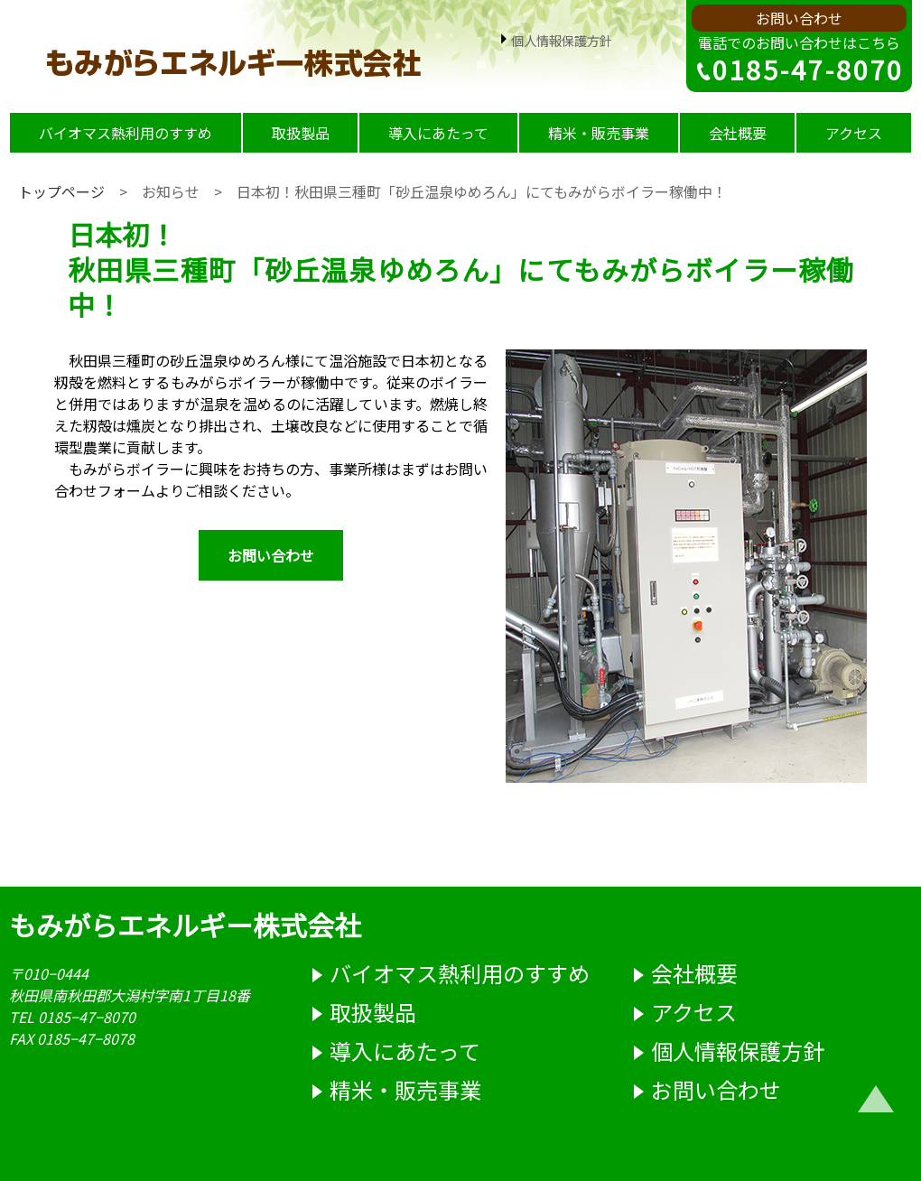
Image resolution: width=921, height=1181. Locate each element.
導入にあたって (438, 133)
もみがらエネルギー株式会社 (185, 924)
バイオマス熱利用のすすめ (125, 133)
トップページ (61, 191)
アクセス (853, 133)
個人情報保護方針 (554, 40)
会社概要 (738, 133)
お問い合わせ (799, 18)
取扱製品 (301, 133)
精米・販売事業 (598, 133)
